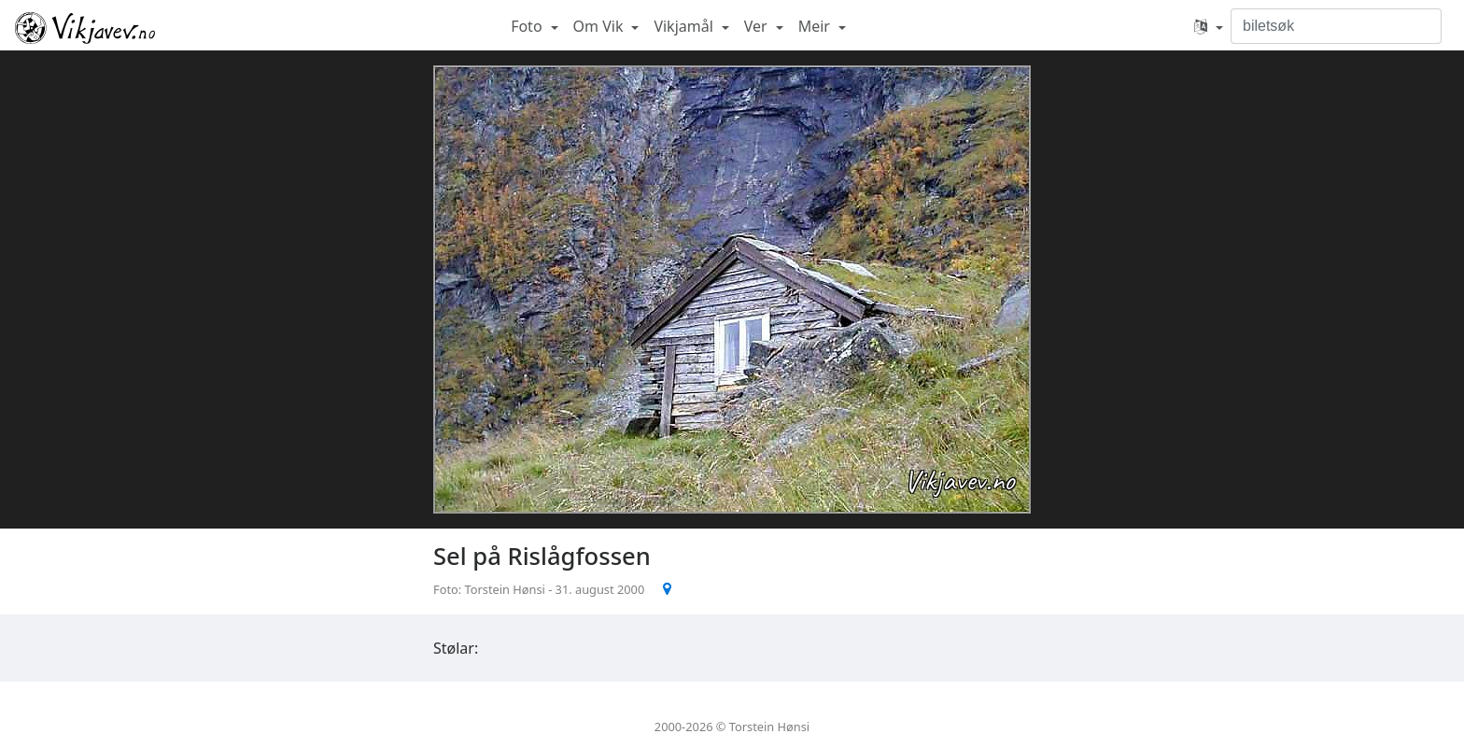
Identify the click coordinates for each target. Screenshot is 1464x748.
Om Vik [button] (600, 26)
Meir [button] (816, 26)
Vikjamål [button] (685, 26)
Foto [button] (528, 26)
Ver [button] (757, 26)
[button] (1209, 26)
